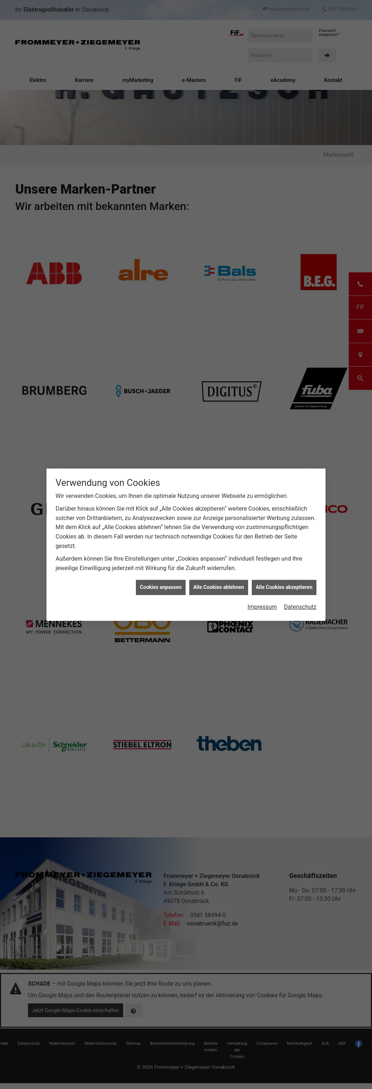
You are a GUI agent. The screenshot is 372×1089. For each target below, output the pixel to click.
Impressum (262, 606)
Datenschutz (300, 606)
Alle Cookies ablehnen (218, 587)
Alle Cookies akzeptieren (284, 587)
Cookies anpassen (161, 587)
